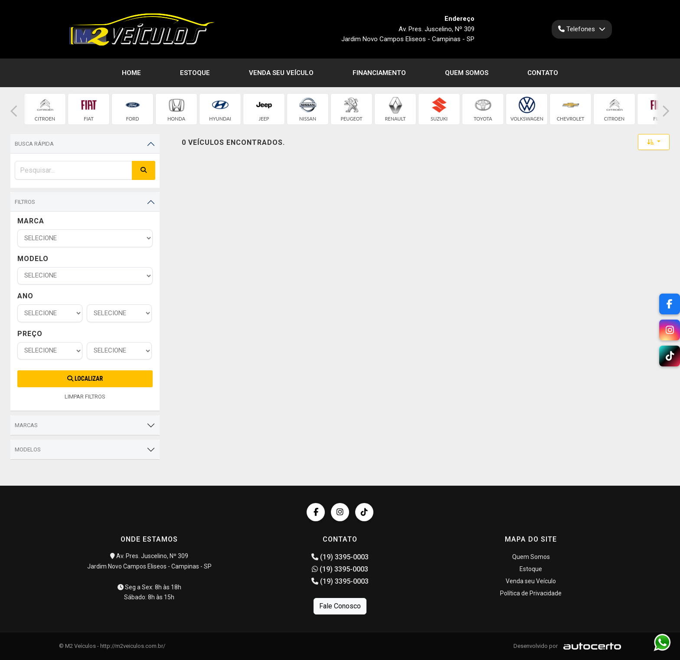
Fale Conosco (340, 606)
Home (131, 73)
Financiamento (379, 73)
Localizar (85, 378)
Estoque (195, 73)
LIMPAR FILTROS (85, 396)
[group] (45, 109)
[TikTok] (669, 356)
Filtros (25, 202)
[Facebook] (669, 304)
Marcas (26, 425)
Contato (542, 73)
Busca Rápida (34, 143)
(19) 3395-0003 (340, 557)
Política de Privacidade (531, 593)
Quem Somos (466, 73)
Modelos (28, 449)
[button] (14, 111)
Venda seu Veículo (281, 73)
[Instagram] (669, 330)
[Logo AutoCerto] (590, 646)
